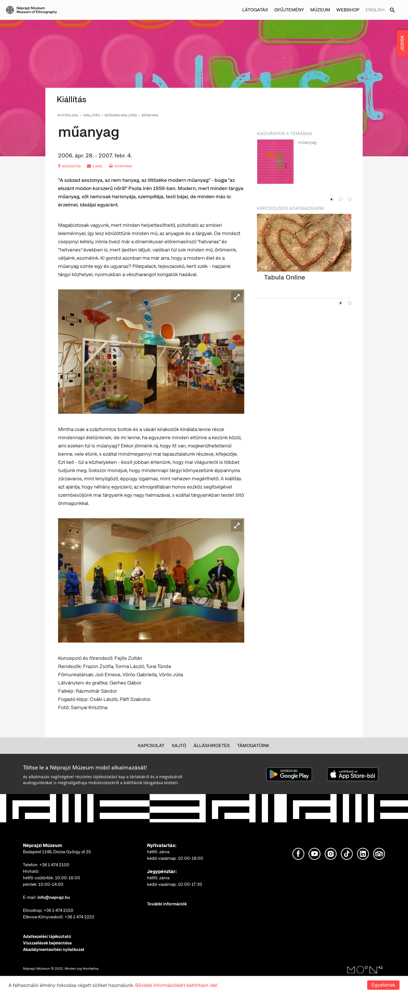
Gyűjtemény (289, 10)
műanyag (150, 115)
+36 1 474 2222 (79, 917)
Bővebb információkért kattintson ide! (176, 985)
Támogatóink (253, 745)
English (375, 10)
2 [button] (340, 199)
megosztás (69, 166)
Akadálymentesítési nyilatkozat (53, 949)
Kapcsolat (151, 745)
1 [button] (331, 199)
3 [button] (349, 199)
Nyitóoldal (68, 115)
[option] (304, 166)
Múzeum (320, 10)
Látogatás (255, 10)
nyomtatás (120, 166)
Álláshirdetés (212, 745)
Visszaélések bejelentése (47, 943)
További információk (167, 904)
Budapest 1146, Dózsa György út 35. (57, 852)
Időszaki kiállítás (121, 115)
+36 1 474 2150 (58, 910)
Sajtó (179, 745)
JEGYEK (402, 43)
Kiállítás (92, 115)
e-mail (95, 166)
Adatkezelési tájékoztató (47, 936)
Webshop (347, 10)
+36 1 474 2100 (54, 865)
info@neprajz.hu (53, 897)
